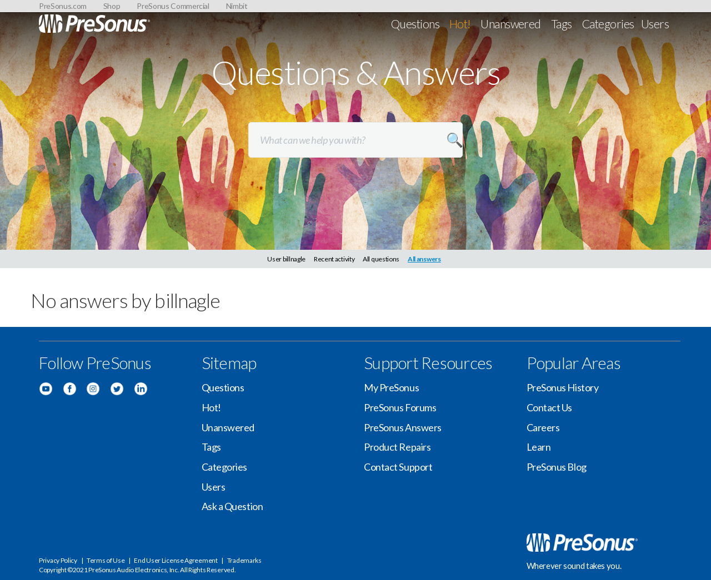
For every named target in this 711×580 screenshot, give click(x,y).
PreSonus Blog (557, 467)
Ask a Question (232, 506)
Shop (112, 6)
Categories (608, 24)
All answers (424, 259)
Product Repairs (397, 447)
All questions (381, 259)
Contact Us (550, 407)
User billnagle (286, 259)
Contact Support (398, 467)
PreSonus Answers (403, 427)
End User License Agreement (175, 560)
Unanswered (510, 24)
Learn (539, 447)
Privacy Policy (58, 560)
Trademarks (244, 560)
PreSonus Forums (400, 407)
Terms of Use (105, 560)
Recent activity (334, 259)
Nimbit (237, 6)
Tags (561, 24)
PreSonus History (563, 387)
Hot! (460, 24)
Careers (543, 427)
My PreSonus (391, 387)
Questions (415, 24)
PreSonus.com (63, 6)
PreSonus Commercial (173, 6)
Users (655, 24)
